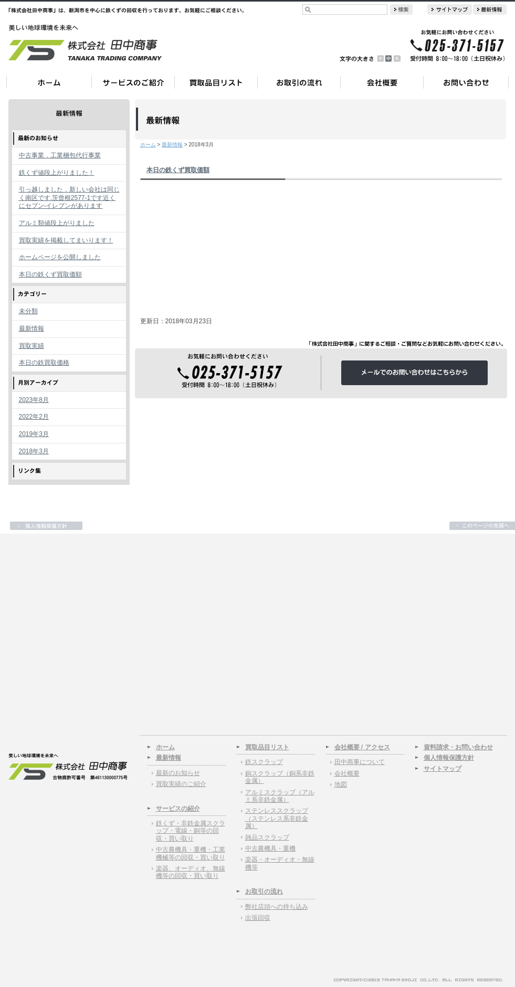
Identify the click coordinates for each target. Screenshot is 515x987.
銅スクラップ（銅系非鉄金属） (279, 777)
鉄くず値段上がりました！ (56, 172)
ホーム (148, 144)
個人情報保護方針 (449, 757)
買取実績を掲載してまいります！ (66, 240)
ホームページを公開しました (60, 257)
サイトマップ (442, 768)
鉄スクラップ (264, 762)
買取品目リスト (267, 747)
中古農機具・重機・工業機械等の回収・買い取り (190, 853)
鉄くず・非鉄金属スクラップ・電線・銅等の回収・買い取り (190, 831)
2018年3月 (34, 451)
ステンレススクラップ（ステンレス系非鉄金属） (276, 818)
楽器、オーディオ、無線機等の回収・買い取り (190, 872)
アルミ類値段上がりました (56, 223)
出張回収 (257, 917)
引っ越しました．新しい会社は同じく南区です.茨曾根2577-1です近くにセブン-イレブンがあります (69, 197)
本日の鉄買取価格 (44, 362)
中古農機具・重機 (270, 848)
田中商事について (359, 762)
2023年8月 (34, 400)
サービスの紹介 (178, 808)
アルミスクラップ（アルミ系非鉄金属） (279, 796)
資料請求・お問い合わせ (458, 747)
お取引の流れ (264, 891)
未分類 (28, 311)
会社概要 (347, 773)
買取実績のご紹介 (181, 784)
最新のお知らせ (178, 773)
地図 (340, 784)
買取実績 (31, 345)
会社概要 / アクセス (362, 747)
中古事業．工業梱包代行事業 (60, 155)
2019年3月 (34, 434)
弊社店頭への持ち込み (276, 906)
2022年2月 (34, 416)
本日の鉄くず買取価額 (50, 274)
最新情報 (31, 328)
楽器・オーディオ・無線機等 (279, 863)
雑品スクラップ (267, 837)
